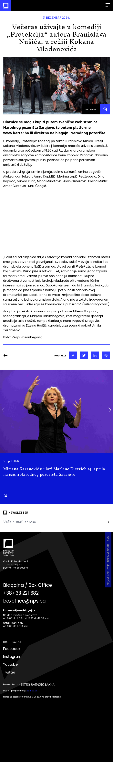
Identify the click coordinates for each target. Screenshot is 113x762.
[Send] (101, 522)
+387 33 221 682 (21, 593)
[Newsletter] (47, 522)
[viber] (106, 355)
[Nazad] (6, 355)
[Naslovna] (5, 5)
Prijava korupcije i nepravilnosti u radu (108, 560)
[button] (109, 410)
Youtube (10, 664)
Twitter (9, 672)
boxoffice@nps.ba (24, 601)
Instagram (12, 656)
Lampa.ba (32, 690)
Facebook (11, 648)
